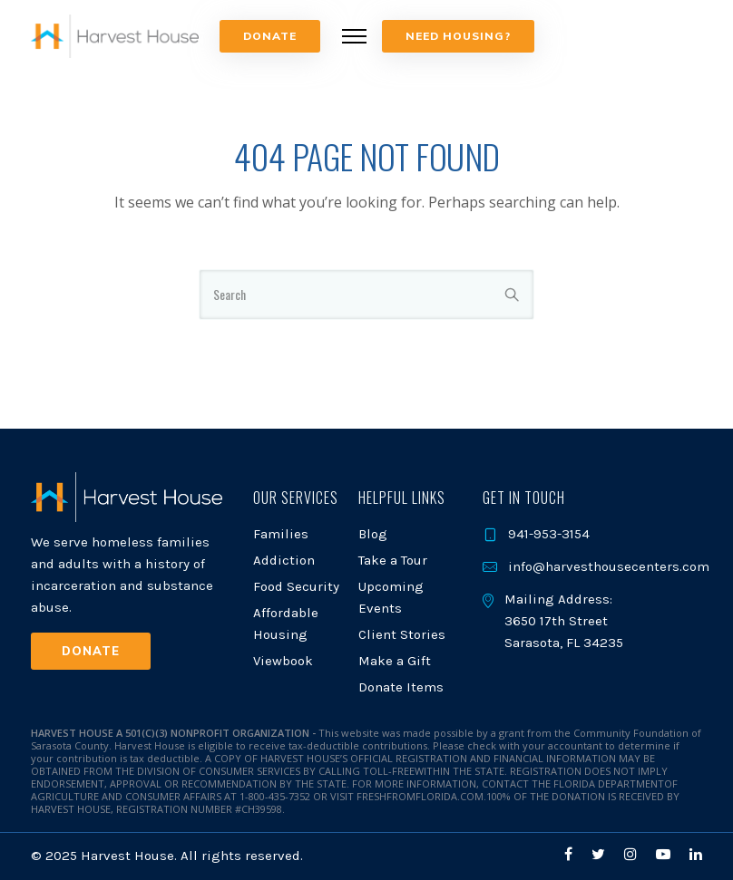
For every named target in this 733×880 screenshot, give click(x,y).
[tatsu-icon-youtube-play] (666, 854)
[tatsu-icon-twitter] (601, 854)
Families (280, 534)
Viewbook (283, 661)
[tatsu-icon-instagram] (633, 854)
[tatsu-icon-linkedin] (695, 854)
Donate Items (401, 687)
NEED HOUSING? (458, 36)
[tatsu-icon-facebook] (571, 854)
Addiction (284, 560)
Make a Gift (394, 661)
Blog (372, 534)
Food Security (296, 586)
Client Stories (401, 634)
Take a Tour (392, 560)
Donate (270, 36)
